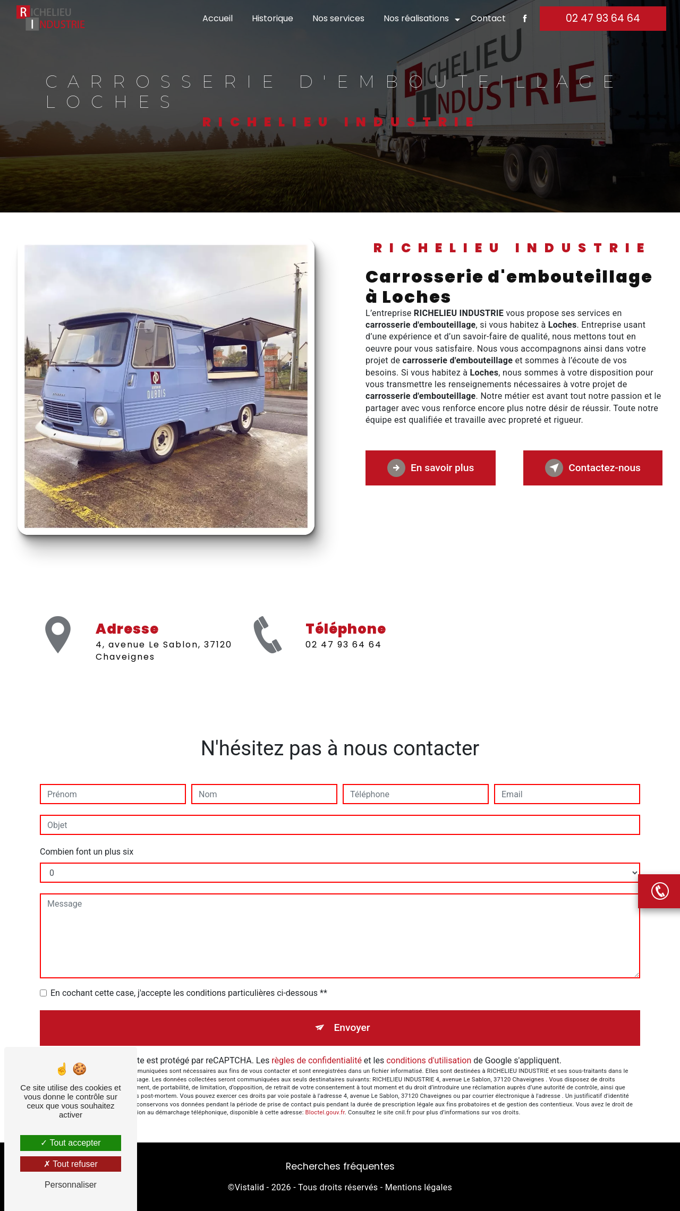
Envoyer (352, 1027)
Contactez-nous (593, 468)
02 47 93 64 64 (603, 18)
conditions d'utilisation (428, 1060)
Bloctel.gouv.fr (325, 1112)
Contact (488, 18)
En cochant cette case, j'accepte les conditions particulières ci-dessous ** (188, 993)
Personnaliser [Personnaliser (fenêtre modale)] (71, 1184)
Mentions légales (418, 1187)
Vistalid (250, 1187)
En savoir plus (430, 468)
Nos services (338, 18)
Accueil (217, 18)
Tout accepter (70, 1142)
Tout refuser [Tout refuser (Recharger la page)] (71, 1164)
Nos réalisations (416, 18)
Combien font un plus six (86, 852)
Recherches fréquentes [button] (340, 1166)
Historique (272, 18)
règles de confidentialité (316, 1060)
